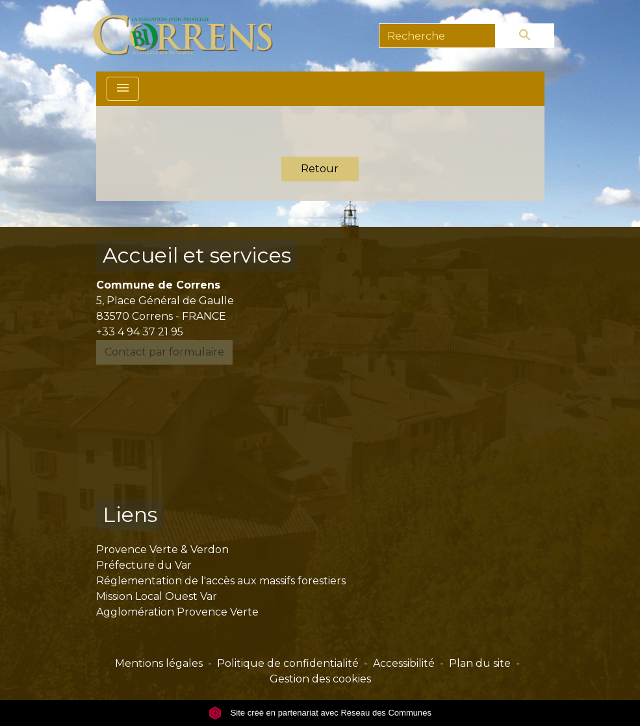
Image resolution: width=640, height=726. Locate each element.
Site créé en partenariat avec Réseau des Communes (320, 713)
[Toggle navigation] (123, 89)
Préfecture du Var (144, 565)
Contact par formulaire (164, 352)
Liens (130, 514)
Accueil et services (197, 255)
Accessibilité (404, 663)
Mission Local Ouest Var (156, 596)
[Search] (437, 35)
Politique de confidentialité (288, 663)
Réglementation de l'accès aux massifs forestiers (221, 581)
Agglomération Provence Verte (177, 612)
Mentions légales (159, 663)
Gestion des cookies (320, 679)
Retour (320, 168)
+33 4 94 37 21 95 (139, 332)
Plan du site (480, 663)
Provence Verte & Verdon (162, 549)
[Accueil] (190, 35)
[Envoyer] (525, 35)
